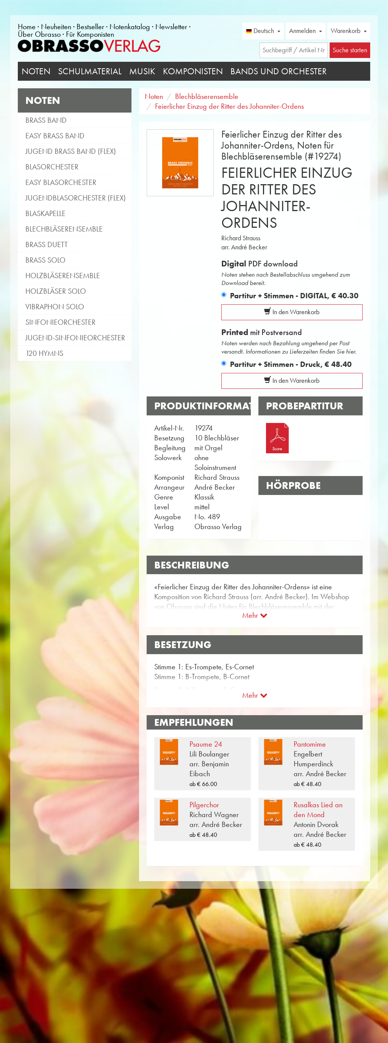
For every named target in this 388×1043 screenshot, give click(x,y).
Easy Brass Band (54, 135)
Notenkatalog (130, 26)
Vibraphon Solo (54, 306)
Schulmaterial (90, 71)
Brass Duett (46, 244)
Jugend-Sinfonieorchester (75, 337)
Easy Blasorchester (60, 182)
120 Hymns (44, 353)
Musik (142, 71)
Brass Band (46, 120)
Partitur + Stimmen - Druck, (291, 364)
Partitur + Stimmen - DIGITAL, (294, 295)
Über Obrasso (39, 34)
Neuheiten (56, 26)
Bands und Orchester (278, 71)
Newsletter (171, 26)
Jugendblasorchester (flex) (75, 197)
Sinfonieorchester (60, 322)
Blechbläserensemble (64, 228)
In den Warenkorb (291, 312)
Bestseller (90, 26)
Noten (36, 71)
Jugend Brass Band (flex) (70, 151)
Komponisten (193, 71)
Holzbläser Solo (55, 291)
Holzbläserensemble (62, 275)
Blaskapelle (45, 213)
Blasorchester (51, 166)
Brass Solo (45, 260)
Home (27, 26)
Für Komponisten (90, 34)
